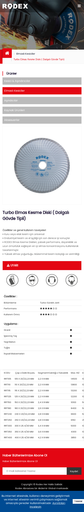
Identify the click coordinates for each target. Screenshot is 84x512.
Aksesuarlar (12, 120)
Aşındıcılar (11, 100)
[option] (42, 165)
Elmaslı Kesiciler (25, 53)
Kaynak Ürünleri (14, 110)
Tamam (78, 501)
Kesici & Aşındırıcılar (17, 81)
